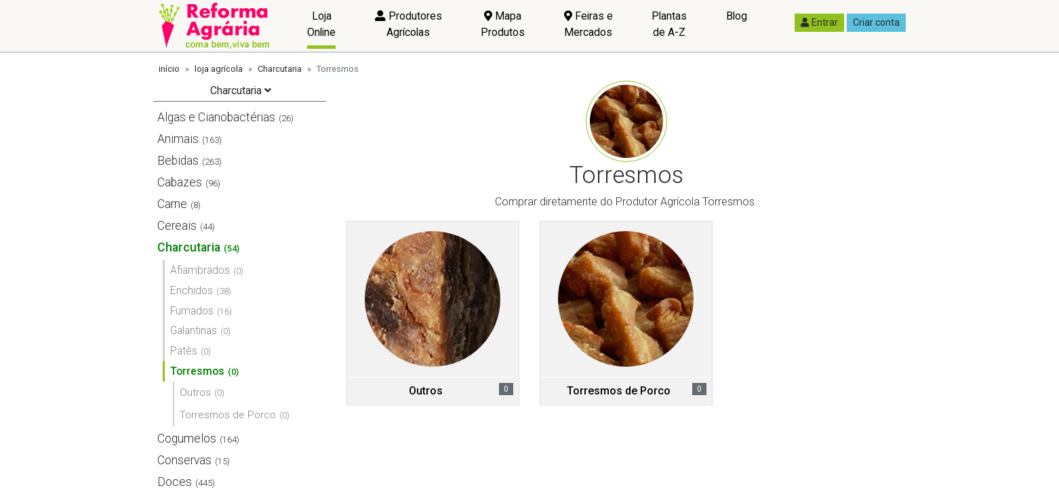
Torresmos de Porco (228, 415)
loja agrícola (219, 69)
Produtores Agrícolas (408, 24)
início (169, 69)
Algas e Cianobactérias (216, 117)
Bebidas (178, 160)
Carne (172, 204)
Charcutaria (280, 69)
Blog (736, 15)
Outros (195, 392)
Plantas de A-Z (669, 24)
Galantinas (193, 330)
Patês (183, 350)
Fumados (192, 310)
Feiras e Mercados (588, 24)
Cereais (177, 225)
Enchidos (191, 290)
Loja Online (321, 24)
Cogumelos (186, 438)
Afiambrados (200, 270)
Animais (178, 139)
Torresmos (197, 371)
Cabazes (179, 182)
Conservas (184, 460)
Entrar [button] (819, 22)
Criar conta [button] (876, 22)
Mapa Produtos (503, 24)
